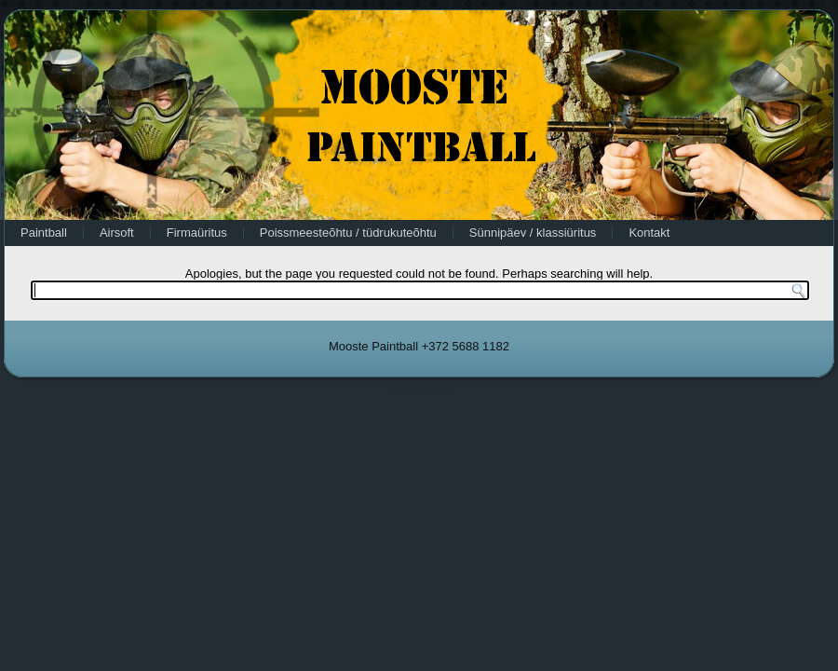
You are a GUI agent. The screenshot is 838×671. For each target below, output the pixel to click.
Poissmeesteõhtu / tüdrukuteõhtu (348, 233)
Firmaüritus (197, 233)
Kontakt (648, 233)
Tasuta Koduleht (419, 392)
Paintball (43, 233)
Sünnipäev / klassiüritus (533, 233)
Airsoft (117, 233)
